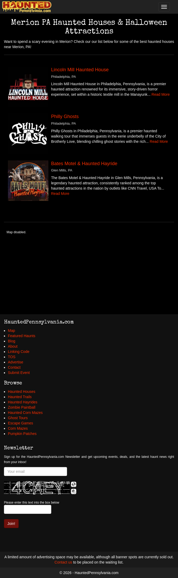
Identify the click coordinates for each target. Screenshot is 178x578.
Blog (11, 341)
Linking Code (18, 351)
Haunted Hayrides (22, 402)
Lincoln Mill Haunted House (80, 69)
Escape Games (20, 423)
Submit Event (19, 373)
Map (11, 330)
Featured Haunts (21, 336)
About (13, 346)
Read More (160, 94)
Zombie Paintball (21, 407)
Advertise (15, 362)
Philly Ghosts (65, 116)
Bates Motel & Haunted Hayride (84, 163)
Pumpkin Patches (22, 434)
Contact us (63, 562)
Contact (14, 367)
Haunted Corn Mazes (25, 412)
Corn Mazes (18, 428)
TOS (12, 357)
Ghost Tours (18, 418)
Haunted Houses (21, 391)
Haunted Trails (20, 397)
